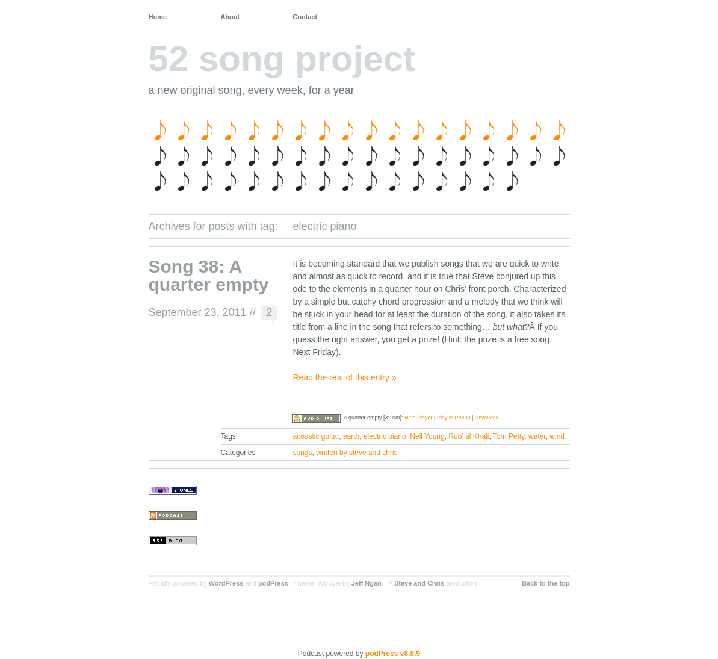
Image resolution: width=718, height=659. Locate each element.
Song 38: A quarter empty (209, 275)
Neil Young (427, 436)
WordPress (226, 583)
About (230, 16)
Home (158, 16)
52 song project (282, 59)
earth (351, 436)
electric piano (385, 436)
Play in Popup (454, 418)
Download (487, 418)
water (537, 436)
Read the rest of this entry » (344, 377)
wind (557, 436)
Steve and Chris (419, 583)
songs (302, 452)
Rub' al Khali (468, 436)
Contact (304, 16)
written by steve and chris (356, 452)
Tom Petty (508, 436)
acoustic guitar (316, 436)
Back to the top (545, 583)
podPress (273, 583)
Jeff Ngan (366, 583)
